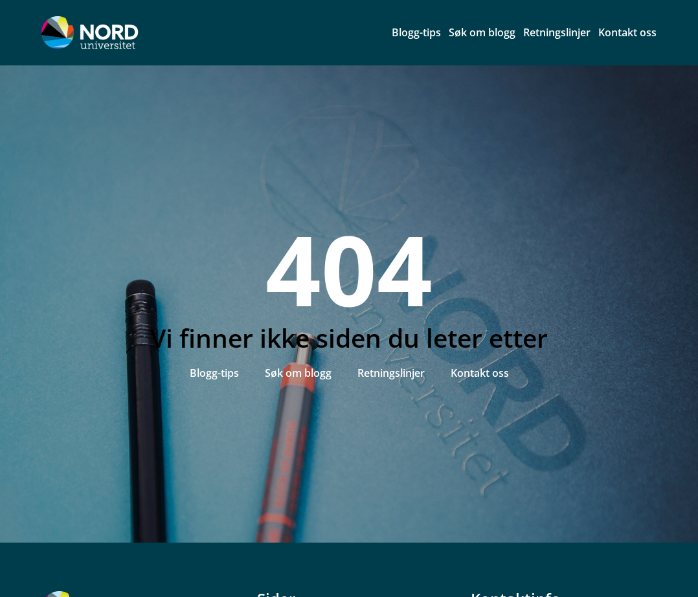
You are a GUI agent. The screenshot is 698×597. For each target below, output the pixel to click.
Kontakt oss (627, 32)
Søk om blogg (482, 32)
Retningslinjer (557, 32)
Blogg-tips (416, 32)
